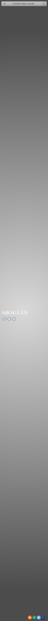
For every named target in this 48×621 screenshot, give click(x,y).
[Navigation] (44, 3)
